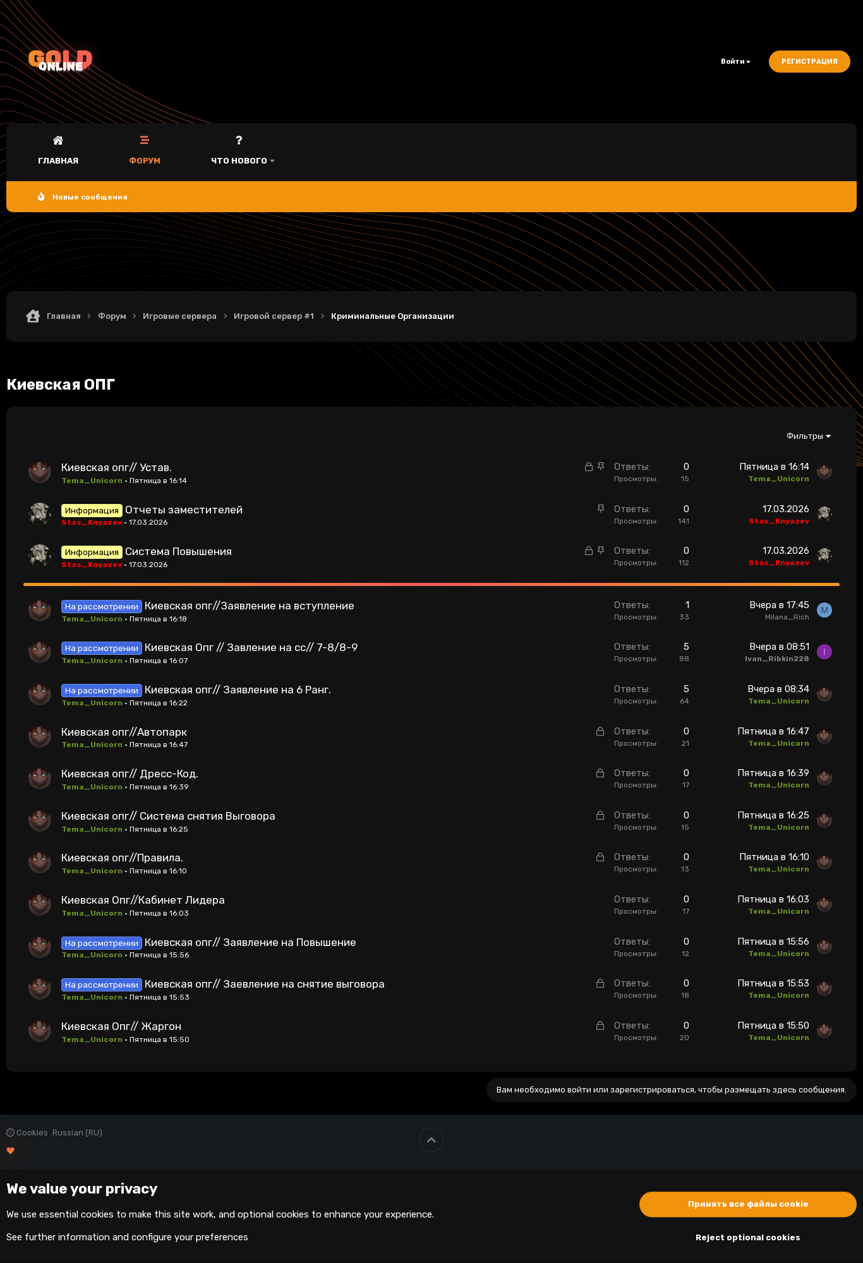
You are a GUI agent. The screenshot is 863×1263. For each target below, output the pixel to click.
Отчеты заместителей (184, 509)
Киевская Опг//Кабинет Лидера (143, 900)
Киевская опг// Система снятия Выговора (168, 816)
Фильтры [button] (805, 436)
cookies (97, 1214)
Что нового (239, 160)
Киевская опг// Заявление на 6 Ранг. (238, 689)
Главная (58, 160)
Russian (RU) (77, 1132)
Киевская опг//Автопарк (124, 732)
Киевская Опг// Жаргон (121, 1026)
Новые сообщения (90, 197)
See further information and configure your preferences (127, 1237)
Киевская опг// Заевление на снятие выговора (265, 984)
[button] (272, 152)
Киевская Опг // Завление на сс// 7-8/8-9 (251, 647)
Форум (144, 160)
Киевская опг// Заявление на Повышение (250, 942)
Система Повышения (178, 551)
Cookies (27, 1132)
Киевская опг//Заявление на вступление (249, 605)
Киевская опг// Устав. (116, 467)
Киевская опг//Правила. (122, 857)
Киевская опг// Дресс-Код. (129, 773)
